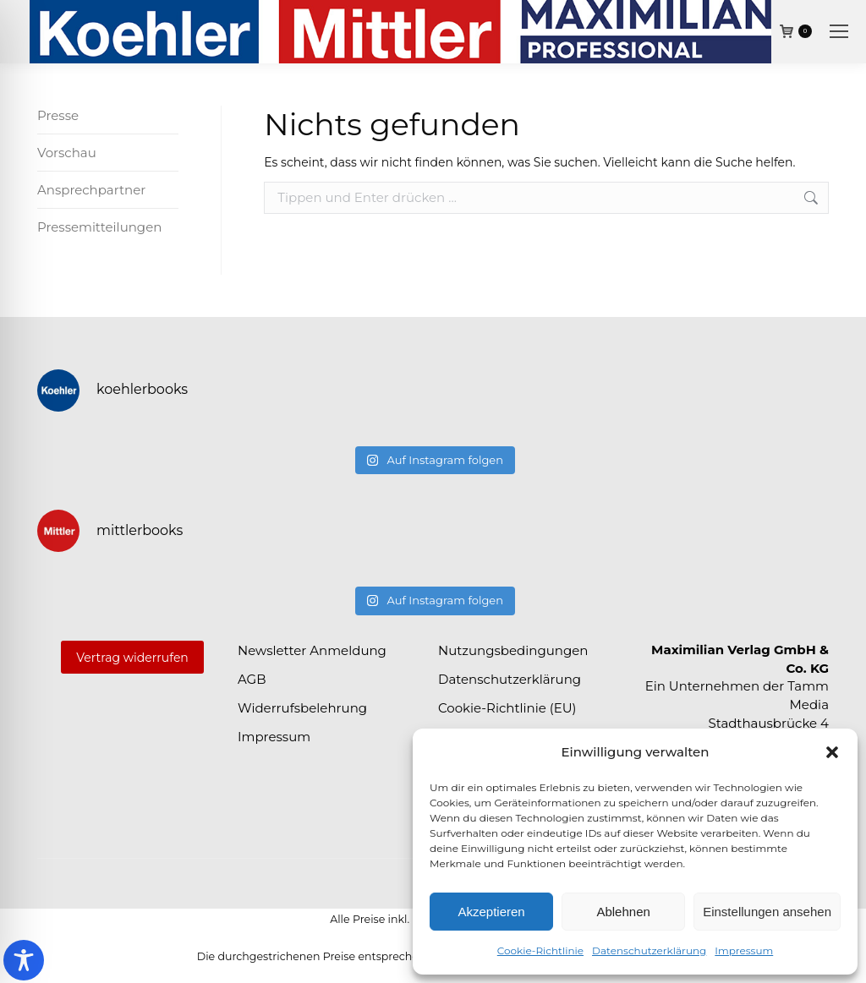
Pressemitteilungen (99, 227)
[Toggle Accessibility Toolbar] (24, 960)
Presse (58, 115)
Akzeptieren (491, 911)
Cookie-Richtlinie (540, 950)
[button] (832, 752)
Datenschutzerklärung (649, 950)
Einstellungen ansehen (767, 911)
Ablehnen (623, 911)
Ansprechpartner (91, 190)
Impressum (744, 950)
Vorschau (66, 153)
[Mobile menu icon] (839, 31)
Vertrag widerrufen (132, 657)
